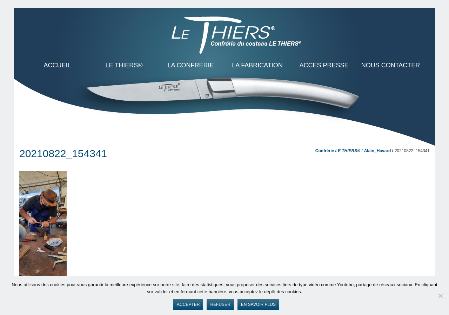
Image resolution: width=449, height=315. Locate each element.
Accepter (188, 304)
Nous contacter (390, 65)
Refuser (220, 304)
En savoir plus (258, 304)
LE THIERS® (124, 65)
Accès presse (323, 65)
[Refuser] (440, 295)
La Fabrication (257, 65)
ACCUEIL (57, 65)
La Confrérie (190, 65)
